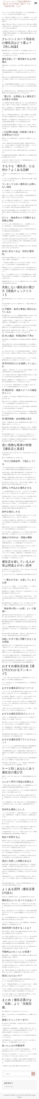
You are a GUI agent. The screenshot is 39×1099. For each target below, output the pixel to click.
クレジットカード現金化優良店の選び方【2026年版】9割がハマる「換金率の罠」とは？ (17, 3)
